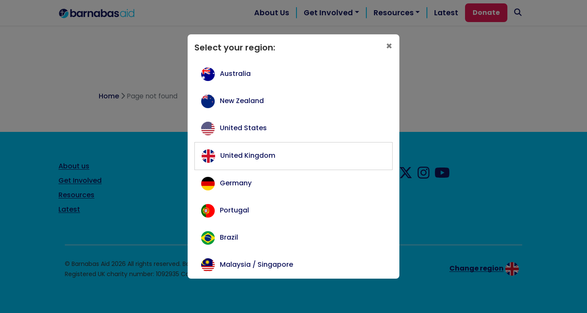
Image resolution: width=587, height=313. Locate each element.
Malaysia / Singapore (256, 264)
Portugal (234, 210)
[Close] (389, 46)
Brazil (229, 237)
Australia (235, 73)
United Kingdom (247, 155)
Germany (236, 183)
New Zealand (242, 101)
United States (243, 128)
